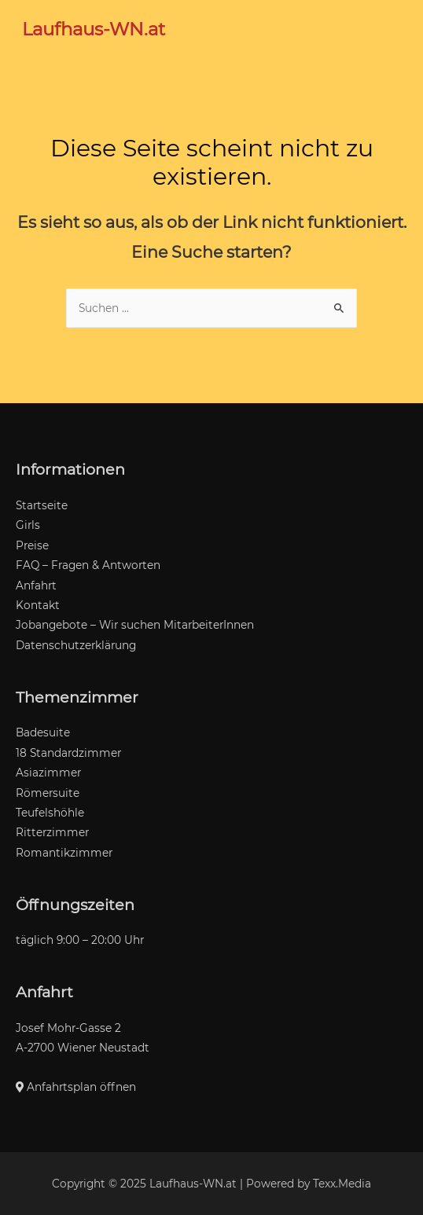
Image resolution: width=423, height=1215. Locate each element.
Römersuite (47, 793)
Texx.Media (342, 1183)
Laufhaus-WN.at (93, 29)
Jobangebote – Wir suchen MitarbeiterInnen (135, 625)
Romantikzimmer (64, 852)
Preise (32, 545)
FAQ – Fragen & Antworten (88, 565)
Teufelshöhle (50, 812)
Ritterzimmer (52, 832)
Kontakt (38, 605)
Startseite (42, 505)
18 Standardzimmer (68, 753)
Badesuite (43, 732)
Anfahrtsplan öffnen (76, 1087)
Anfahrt (36, 585)
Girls (28, 525)
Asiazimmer (48, 772)
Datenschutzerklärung (76, 645)
